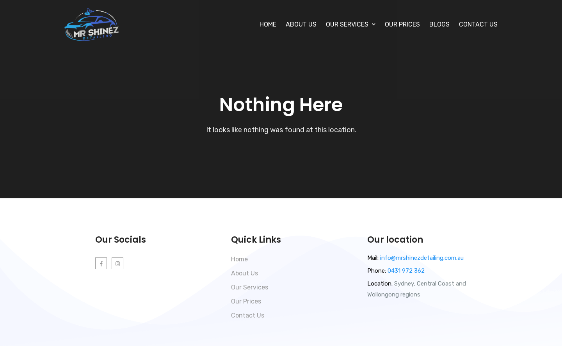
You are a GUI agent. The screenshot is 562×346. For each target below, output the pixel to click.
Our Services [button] (350, 24)
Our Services (249, 287)
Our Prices (402, 24)
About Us (301, 24)
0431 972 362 (405, 270)
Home (268, 24)
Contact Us (478, 24)
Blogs (439, 24)
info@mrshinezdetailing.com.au (422, 257)
